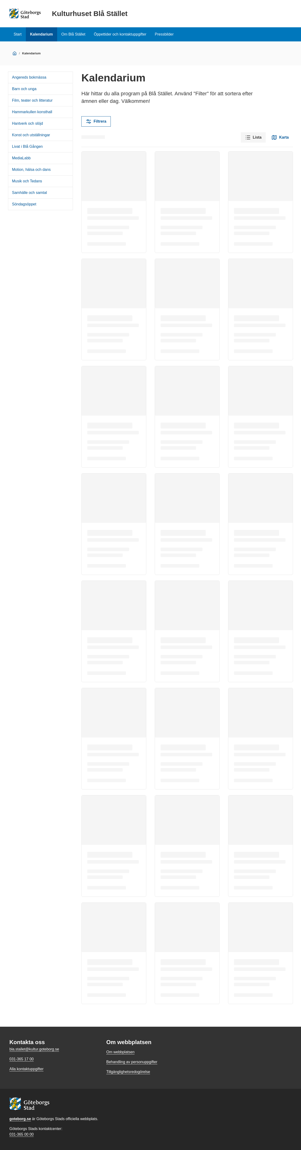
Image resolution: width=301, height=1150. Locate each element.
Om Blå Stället (73, 34)
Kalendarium (41, 34)
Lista (253, 137)
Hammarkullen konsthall (32, 112)
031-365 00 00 (21, 1134)
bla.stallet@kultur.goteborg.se (34, 1049)
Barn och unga (24, 89)
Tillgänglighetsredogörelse (128, 1072)
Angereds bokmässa (29, 77)
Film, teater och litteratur (32, 100)
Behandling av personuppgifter (131, 1062)
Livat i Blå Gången (27, 146)
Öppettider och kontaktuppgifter (120, 34)
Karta (280, 137)
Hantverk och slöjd (27, 123)
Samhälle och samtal (29, 193)
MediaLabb (21, 158)
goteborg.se (20, 1119)
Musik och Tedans (27, 181)
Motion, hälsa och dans (31, 170)
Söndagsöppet (24, 204)
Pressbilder (164, 34)
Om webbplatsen (120, 1052)
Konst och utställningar (31, 135)
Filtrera (96, 121)
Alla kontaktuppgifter (26, 1069)
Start (18, 34)
